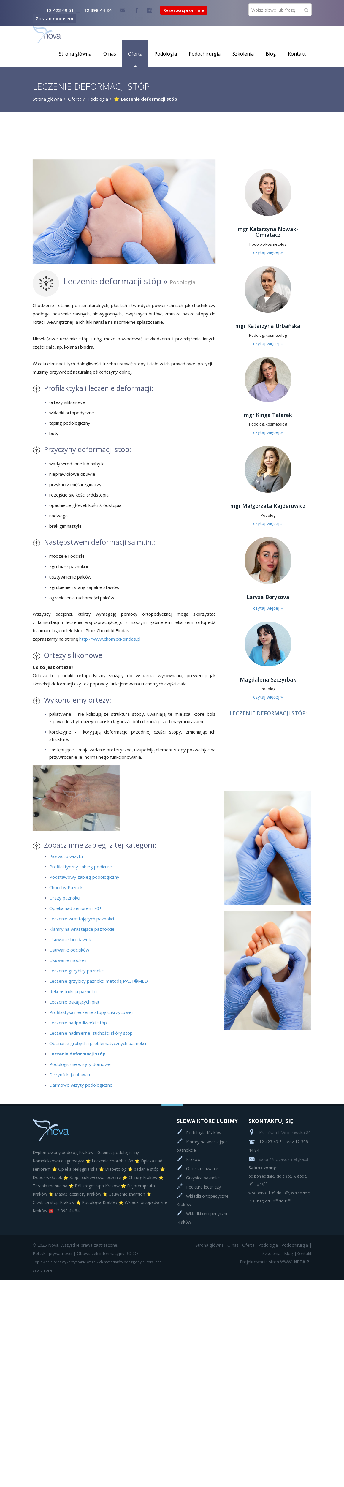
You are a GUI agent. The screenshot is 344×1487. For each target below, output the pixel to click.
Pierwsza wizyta (66, 856)
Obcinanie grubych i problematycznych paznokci (97, 1043)
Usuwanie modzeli (67, 960)
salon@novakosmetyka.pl (278, 1159)
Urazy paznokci (64, 898)
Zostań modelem (54, 18)
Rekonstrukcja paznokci (73, 991)
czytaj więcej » (268, 252)
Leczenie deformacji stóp (77, 1054)
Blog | (290, 1253)
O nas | (234, 1245)
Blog (271, 53)
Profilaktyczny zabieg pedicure (80, 867)
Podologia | (269, 1245)
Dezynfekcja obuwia (69, 1074)
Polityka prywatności (52, 1253)
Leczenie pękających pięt (74, 1002)
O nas (109, 53)
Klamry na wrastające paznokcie (82, 929)
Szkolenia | (273, 1253)
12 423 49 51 (60, 10)
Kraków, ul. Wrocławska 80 (279, 1132)
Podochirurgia (205, 53)
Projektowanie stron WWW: (266, 1262)
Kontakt (297, 53)
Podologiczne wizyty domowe (80, 1064)
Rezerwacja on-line (183, 10)
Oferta (135, 53)
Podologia (165, 53)
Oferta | (250, 1245)
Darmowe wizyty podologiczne (80, 1085)
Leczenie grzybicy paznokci (76, 971)
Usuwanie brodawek (70, 939)
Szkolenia (243, 53)
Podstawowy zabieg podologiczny (84, 877)
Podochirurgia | (296, 1245)
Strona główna (75, 53)
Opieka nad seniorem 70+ (75, 908)
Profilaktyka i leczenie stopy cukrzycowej (91, 1012)
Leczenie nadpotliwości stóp (78, 1022)
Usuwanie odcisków (69, 950)
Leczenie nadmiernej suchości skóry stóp (91, 1033)
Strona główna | (211, 1245)
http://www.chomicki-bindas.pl (109, 639)
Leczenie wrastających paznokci (81, 919)
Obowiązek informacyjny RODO (107, 1253)
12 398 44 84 (98, 10)
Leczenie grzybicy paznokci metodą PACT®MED (98, 981)
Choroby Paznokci (67, 887)
